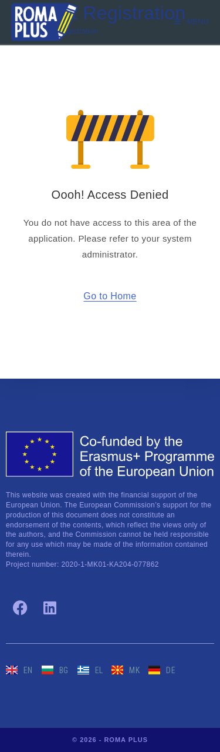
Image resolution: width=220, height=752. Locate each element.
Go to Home (109, 296)
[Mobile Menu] (191, 22)
